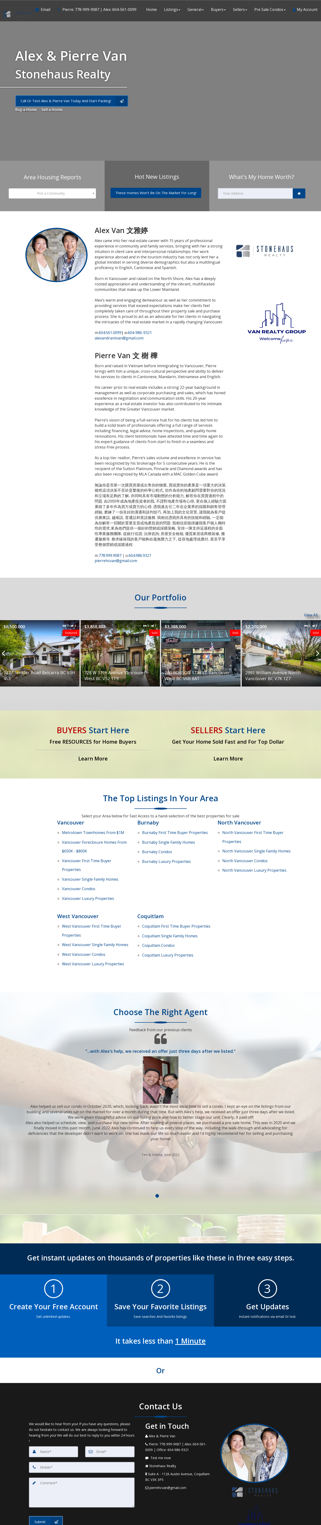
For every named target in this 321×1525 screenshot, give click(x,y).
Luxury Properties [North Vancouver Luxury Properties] (254, 854)
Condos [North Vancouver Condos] (245, 848)
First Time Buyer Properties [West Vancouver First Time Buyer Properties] (91, 899)
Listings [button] (172, 9)
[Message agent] (179, 1413)
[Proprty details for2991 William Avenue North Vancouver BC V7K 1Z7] (281, 653)
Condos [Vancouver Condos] (78, 866)
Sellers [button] (240, 9)
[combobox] (52, 193)
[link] (299, 193)
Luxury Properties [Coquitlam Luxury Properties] (167, 915)
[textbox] (52, 193)
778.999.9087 (110, 555)
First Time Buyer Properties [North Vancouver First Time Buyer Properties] (253, 833)
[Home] (17, 9)
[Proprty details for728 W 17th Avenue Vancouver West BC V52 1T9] (120, 653)
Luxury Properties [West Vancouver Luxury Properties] (93, 920)
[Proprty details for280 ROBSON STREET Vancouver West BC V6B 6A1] (201, 653)
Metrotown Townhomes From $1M (93, 830)
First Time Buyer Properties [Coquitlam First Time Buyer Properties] (176, 896)
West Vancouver (78, 888)
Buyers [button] (218, 9)
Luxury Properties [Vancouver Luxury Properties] (88, 872)
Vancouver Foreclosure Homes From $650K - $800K (94, 839)
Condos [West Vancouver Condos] (83, 914)
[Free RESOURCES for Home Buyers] (93, 744)
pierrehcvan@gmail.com (116, 560)
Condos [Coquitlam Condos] (158, 909)
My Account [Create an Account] (305, 9)
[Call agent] (95, 9)
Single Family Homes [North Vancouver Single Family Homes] (256, 842)
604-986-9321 (136, 332)
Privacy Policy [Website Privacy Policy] (255, 1506)
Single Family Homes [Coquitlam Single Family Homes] (170, 903)
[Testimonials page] (160, 1049)
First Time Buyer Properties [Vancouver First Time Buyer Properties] (86, 851)
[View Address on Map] (179, 1432)
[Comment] (82, 1447)
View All (310, 615)
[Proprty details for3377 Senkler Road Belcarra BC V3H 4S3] (39, 653)
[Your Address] (255, 193)
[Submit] (46, 1477)
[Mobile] (82, 1422)
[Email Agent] (44, 9)
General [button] (195, 9)
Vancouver (70, 822)
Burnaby (148, 822)
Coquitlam (150, 888)
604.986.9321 (140, 555)
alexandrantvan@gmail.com (119, 338)
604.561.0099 (110, 332)
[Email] (110, 1406)
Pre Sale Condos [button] (270, 9)
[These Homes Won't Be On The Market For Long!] (156, 193)
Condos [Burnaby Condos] (157, 843)
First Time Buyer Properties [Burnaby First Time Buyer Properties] (175, 830)
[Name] (53, 1406)
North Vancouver (239, 822)
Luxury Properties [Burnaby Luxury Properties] (166, 849)
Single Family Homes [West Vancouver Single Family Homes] (95, 908)
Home (151, 9)
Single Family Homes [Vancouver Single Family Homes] (90, 860)
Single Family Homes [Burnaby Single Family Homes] (168, 837)
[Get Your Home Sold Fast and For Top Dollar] (228, 744)
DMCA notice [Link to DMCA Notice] (160, 1519)
